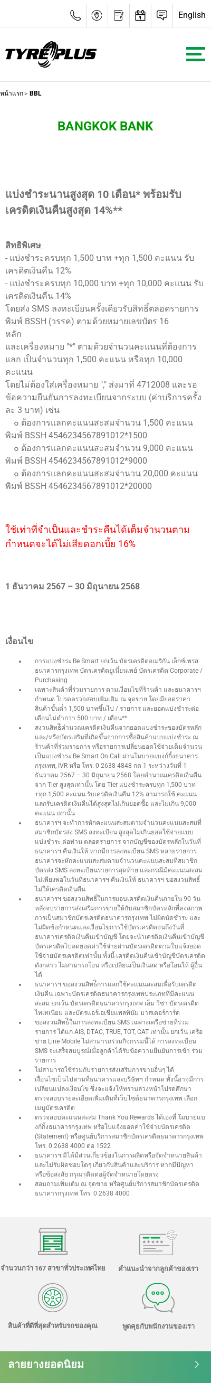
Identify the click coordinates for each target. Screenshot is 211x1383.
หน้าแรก (11, 93)
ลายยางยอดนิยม (104, 1364)
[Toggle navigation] (196, 54)
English (192, 15)
